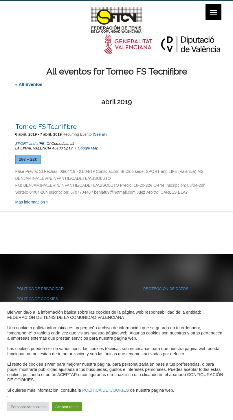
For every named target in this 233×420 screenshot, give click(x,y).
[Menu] (213, 12)
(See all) (100, 134)
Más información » (31, 202)
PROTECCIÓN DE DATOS (165, 288)
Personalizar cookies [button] (28, 407)
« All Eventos (29, 84)
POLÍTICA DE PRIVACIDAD (40, 288)
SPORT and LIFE (30, 143)
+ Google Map (86, 148)
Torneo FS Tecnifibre (46, 126)
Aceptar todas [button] (66, 407)
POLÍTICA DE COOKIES (37, 299)
